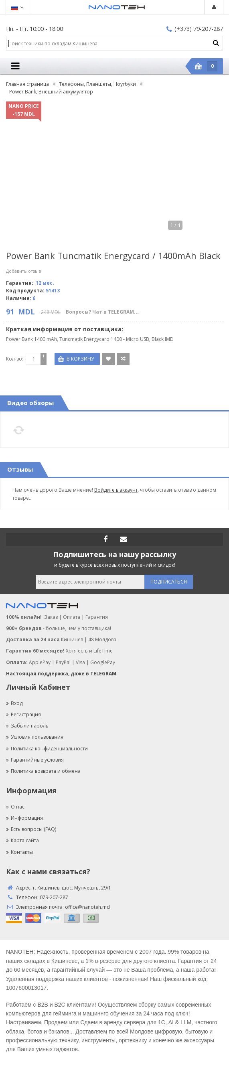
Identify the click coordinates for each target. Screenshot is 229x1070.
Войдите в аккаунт (116, 489)
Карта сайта (22, 840)
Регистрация (23, 714)
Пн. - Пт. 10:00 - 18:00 (34, 28)
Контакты (19, 852)
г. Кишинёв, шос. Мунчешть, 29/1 (72, 887)
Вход (14, 703)
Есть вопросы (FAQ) (31, 829)
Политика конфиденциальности (47, 748)
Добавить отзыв (23, 271)
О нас (15, 806)
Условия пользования (34, 737)
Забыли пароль (27, 725)
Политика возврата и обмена (43, 771)
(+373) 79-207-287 (194, 28)
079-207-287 (54, 897)
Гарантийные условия (35, 759)
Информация (24, 818)
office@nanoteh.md (87, 907)
